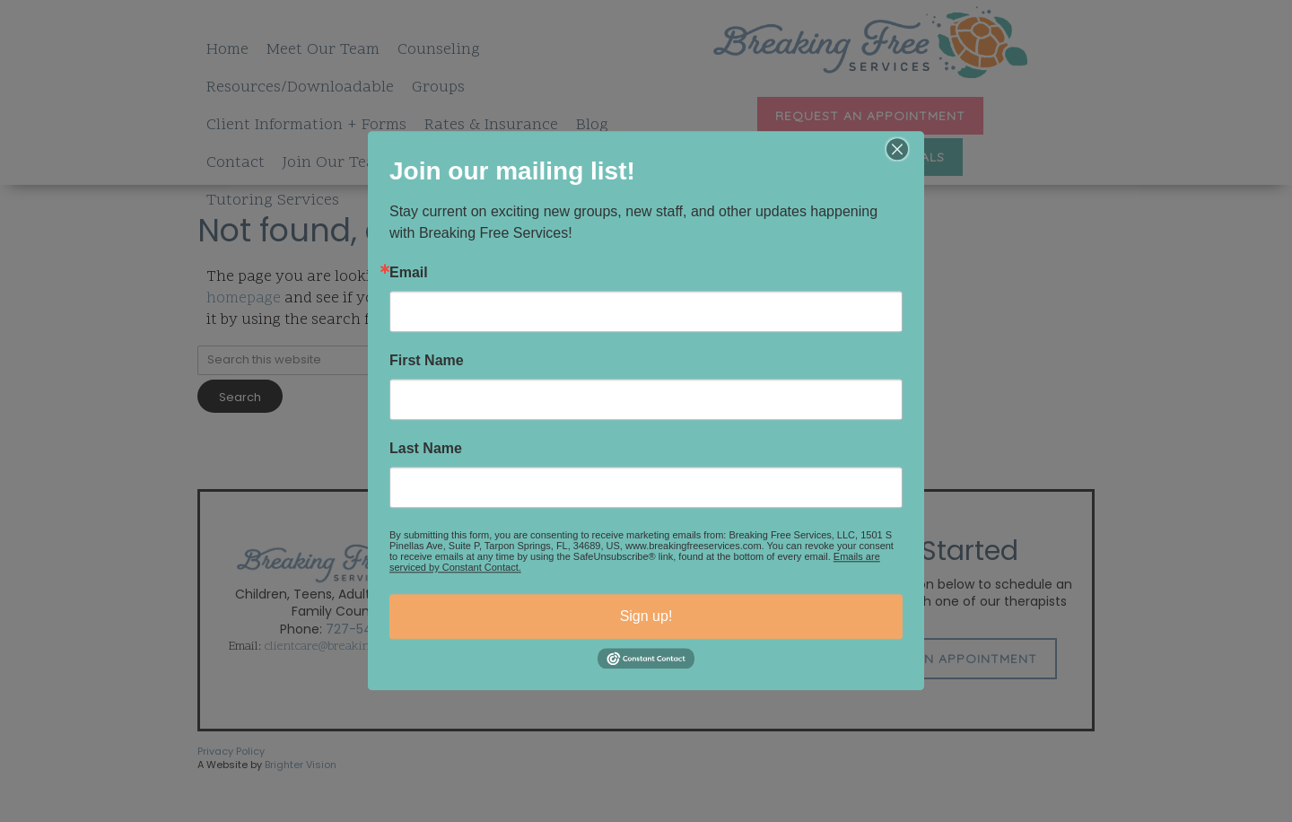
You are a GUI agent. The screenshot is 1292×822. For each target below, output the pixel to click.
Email (408, 273)
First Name (426, 361)
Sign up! (646, 616)
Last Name (425, 449)
